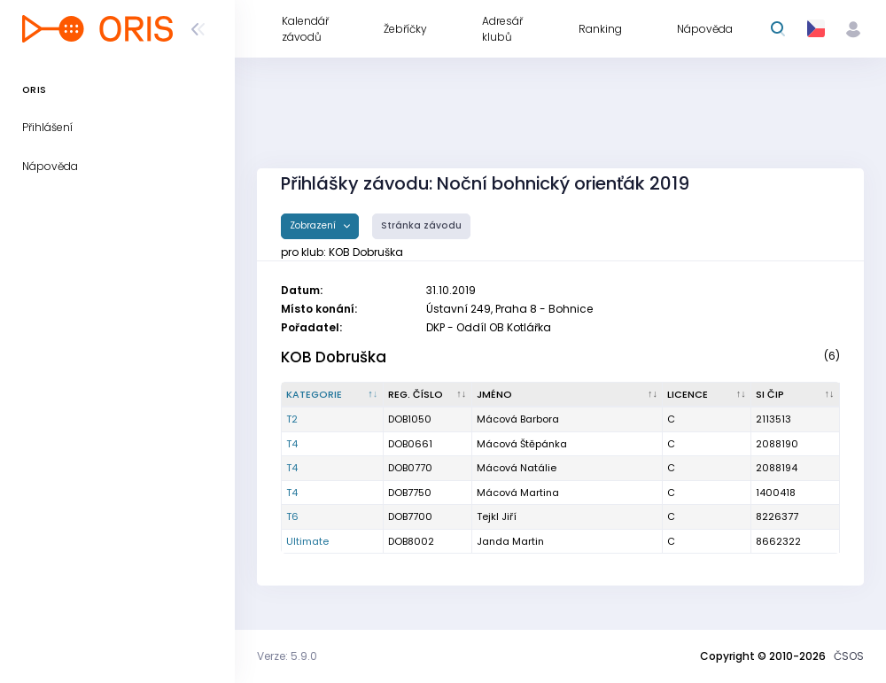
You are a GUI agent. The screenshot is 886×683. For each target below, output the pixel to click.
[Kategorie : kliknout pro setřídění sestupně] (333, 395)
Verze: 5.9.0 (287, 656)
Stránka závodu (421, 225)
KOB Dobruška (333, 357)
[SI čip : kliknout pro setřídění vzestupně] (795, 395)
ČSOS (849, 656)
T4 (292, 444)
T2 (292, 419)
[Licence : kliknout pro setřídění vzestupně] (707, 395)
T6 (292, 516)
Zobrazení (314, 225)
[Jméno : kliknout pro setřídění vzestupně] (568, 395)
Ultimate (307, 541)
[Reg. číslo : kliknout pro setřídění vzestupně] (428, 395)
